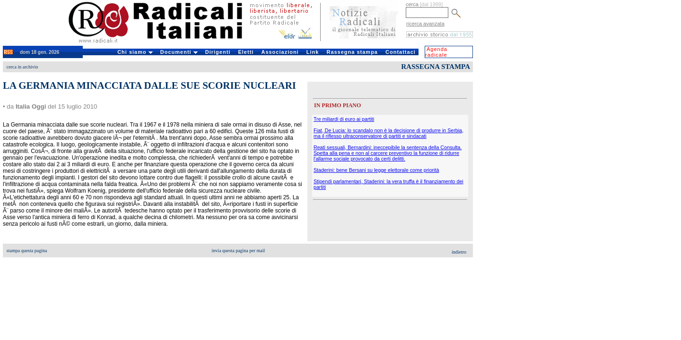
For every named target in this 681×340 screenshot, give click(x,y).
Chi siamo (135, 52)
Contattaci (400, 52)
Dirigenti (218, 52)
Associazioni (279, 52)
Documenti (179, 52)
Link (312, 52)
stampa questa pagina (27, 250)
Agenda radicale (436, 52)
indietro (459, 252)
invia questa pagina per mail (238, 250)
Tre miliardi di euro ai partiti (344, 119)
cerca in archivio (22, 66)
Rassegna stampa (352, 52)
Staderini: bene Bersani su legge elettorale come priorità (376, 170)
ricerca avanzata (425, 23)
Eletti (245, 52)
